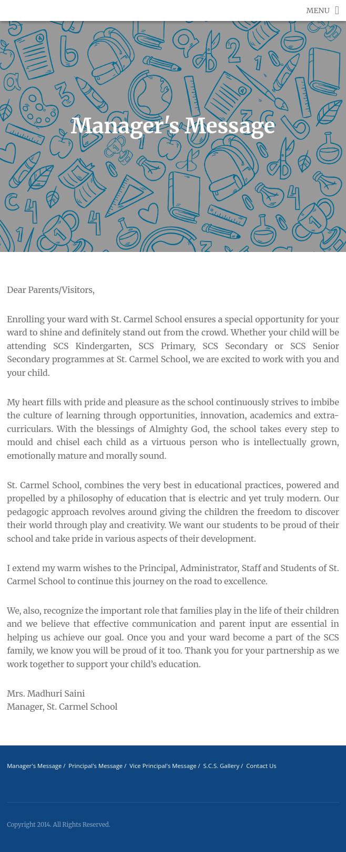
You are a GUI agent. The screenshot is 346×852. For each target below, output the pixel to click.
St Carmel (22, 15)
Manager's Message (34, 766)
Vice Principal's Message (162, 766)
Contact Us (261, 766)
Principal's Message (95, 766)
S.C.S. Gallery (222, 766)
